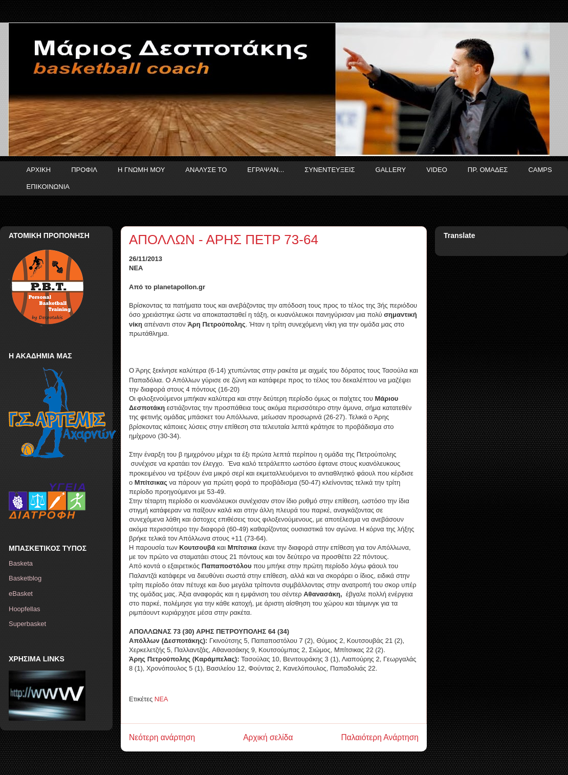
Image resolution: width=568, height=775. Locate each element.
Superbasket (27, 624)
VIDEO (436, 170)
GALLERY (391, 170)
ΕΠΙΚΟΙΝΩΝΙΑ (48, 186)
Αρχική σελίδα (268, 737)
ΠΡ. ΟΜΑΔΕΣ (488, 170)
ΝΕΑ (161, 699)
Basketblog (25, 578)
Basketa (21, 563)
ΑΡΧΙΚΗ (39, 170)
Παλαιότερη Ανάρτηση (380, 737)
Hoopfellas (24, 609)
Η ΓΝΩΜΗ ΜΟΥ (141, 170)
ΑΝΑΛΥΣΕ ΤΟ (206, 170)
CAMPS (540, 170)
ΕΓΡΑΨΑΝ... (265, 170)
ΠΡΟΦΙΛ (84, 170)
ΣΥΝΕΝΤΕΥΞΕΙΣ (329, 170)
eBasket (21, 593)
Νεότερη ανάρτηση (162, 737)
